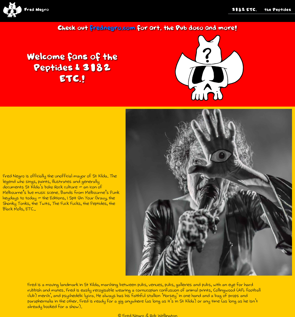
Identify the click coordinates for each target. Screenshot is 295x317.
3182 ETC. (244, 10)
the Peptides (277, 10)
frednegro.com (113, 28)
